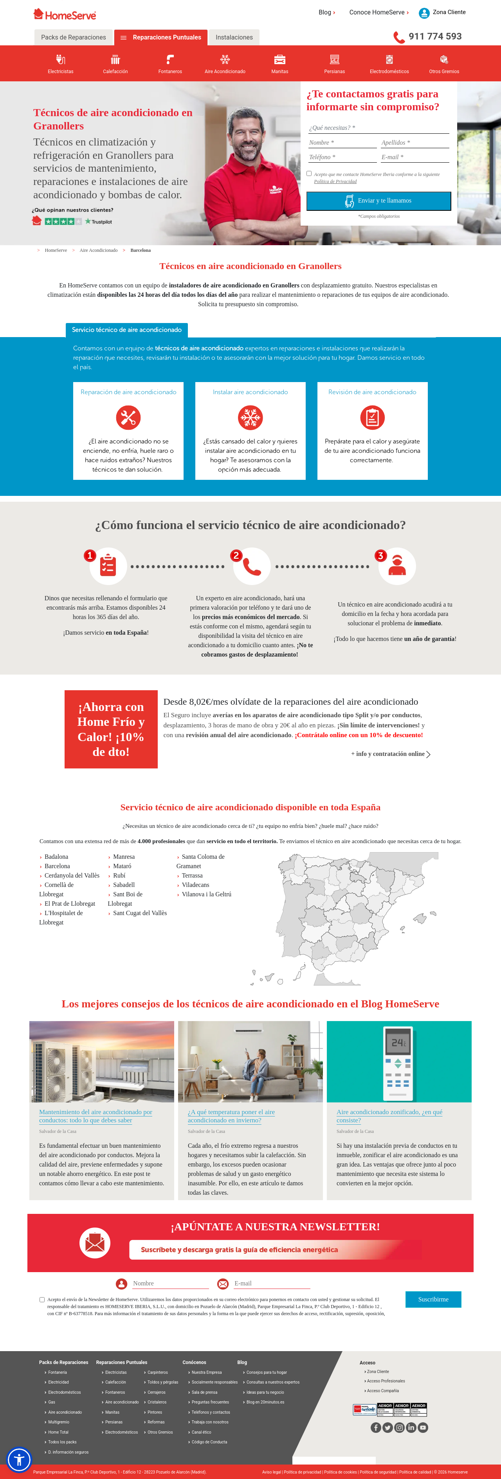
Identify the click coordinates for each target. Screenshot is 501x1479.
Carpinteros (155, 1372)
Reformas (154, 1422)
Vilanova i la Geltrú (207, 894)
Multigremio (56, 1422)
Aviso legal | (273, 1472)
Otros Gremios (158, 1432)
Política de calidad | (416, 1472)
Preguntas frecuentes (208, 1402)
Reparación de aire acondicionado (129, 392)
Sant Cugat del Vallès (140, 913)
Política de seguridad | (379, 1472)
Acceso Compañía (381, 1391)
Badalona (56, 856)
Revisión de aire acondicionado (372, 392)
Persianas (112, 1422)
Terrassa (192, 875)
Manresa (124, 856)
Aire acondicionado (63, 1412)
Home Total (56, 1432)
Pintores (152, 1412)
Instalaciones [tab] (234, 37)
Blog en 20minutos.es (263, 1402)
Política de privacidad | (304, 1472)
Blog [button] (328, 12)
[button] (19, 1459)
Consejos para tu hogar (264, 1372)
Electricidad (56, 1382)
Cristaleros (155, 1402)
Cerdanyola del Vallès (72, 875)
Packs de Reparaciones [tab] (73, 37)
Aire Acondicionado (99, 250)
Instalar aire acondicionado (250, 392)
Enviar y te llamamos (379, 201)
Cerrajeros (154, 1392)
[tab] (127, 330)
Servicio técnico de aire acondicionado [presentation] (127, 330)
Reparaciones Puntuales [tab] (166, 37)
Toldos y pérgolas (160, 1382)
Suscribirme (433, 1299)
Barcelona (140, 250)
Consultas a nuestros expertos (271, 1382)
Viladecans (195, 884)
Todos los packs (60, 1442)
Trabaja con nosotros (208, 1422)
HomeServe (56, 250)
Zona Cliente (376, 1372)
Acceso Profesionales (384, 1381)
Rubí (119, 875)
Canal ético (199, 1432)
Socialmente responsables (212, 1382)
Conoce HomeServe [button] (380, 12)
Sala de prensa (202, 1392)
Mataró (122, 866)
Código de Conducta (207, 1442)
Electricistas (114, 1372)
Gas (49, 1402)
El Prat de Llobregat (70, 903)
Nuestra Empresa (204, 1372)
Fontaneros (113, 1392)
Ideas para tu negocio (263, 1392)
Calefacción (113, 1382)
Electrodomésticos (62, 1392)
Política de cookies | (342, 1472)
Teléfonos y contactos (209, 1412)
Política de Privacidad (335, 181)
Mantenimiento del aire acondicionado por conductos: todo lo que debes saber (95, 1116)
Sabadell (124, 884)
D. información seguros (66, 1452)
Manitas (110, 1412)
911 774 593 (435, 36)
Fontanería (55, 1372)
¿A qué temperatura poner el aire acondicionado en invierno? (231, 1116)
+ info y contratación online (391, 753)
